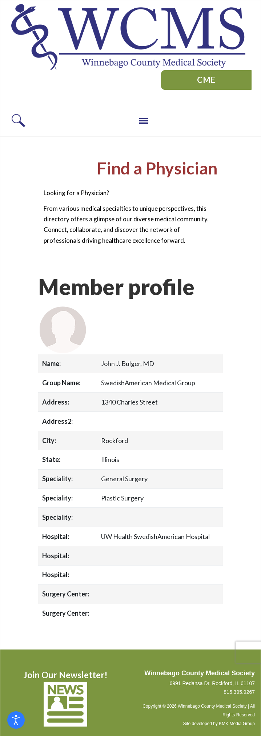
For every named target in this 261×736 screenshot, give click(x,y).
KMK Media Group (237, 723)
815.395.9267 (239, 692)
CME (206, 80)
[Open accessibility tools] (16, 720)
